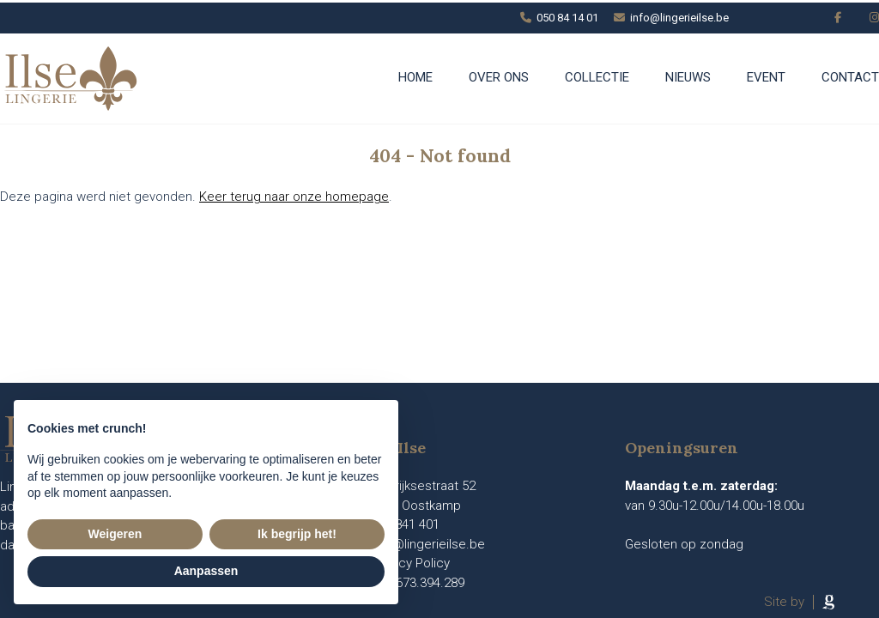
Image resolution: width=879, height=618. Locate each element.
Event (766, 77)
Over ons (499, 77)
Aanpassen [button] (206, 571)
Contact (850, 77)
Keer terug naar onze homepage (294, 196)
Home (415, 77)
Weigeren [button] (115, 534)
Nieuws (688, 77)
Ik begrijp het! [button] (297, 534)
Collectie (597, 77)
